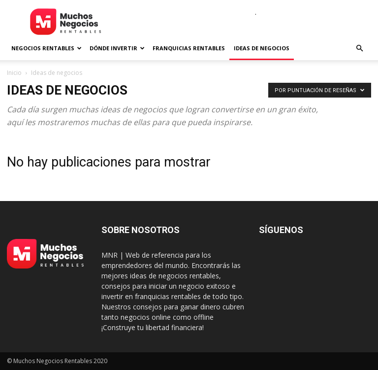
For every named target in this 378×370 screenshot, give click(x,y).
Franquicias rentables (189, 48)
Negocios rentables (46, 48)
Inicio (14, 72)
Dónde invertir (117, 48)
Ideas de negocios (261, 48)
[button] (359, 48)
